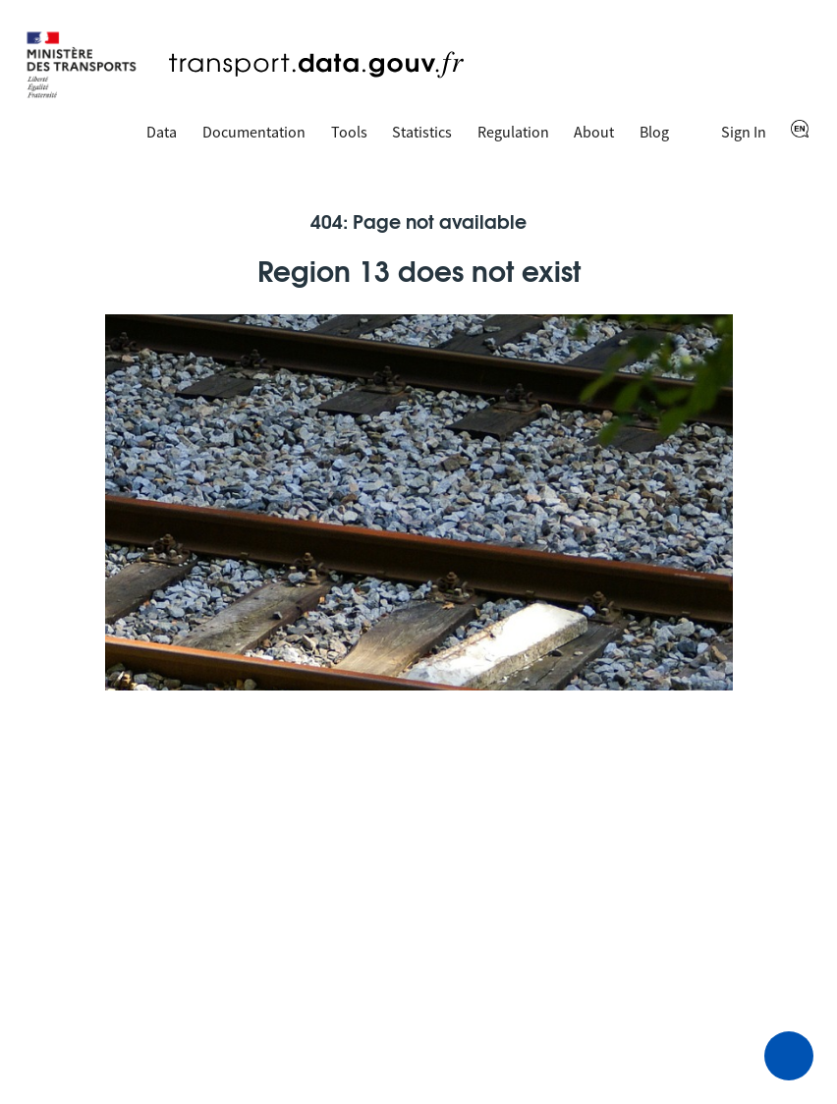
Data (161, 131)
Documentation (254, 131)
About (594, 131)
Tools (349, 131)
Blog (654, 131)
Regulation (513, 131)
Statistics (422, 131)
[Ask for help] (788, 1055)
